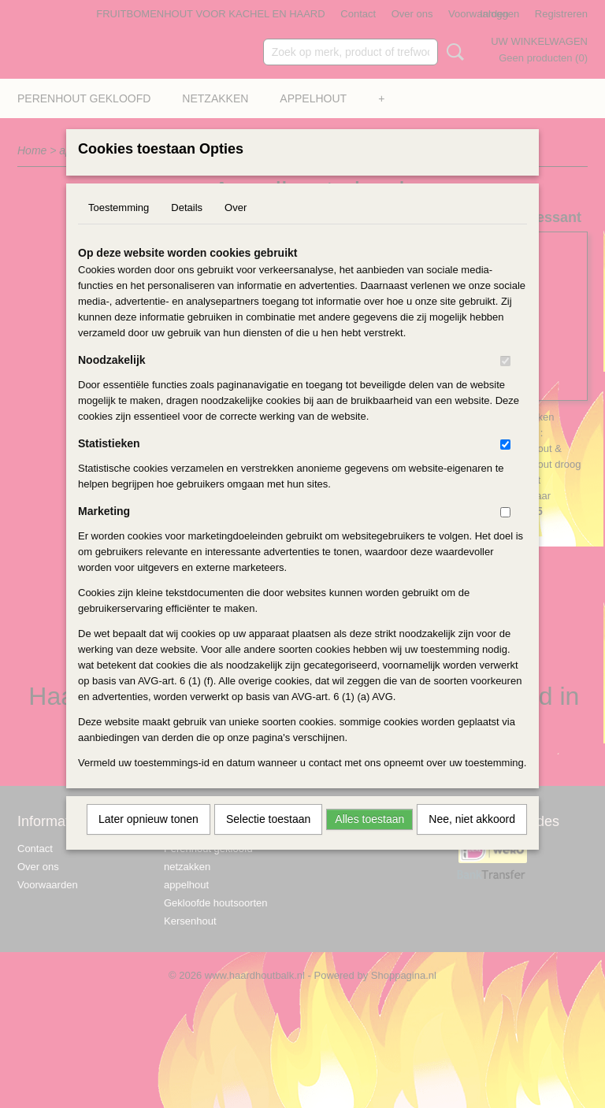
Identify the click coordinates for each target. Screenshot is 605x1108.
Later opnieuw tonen (148, 839)
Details (186, 228)
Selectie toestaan (268, 839)
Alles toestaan (369, 839)
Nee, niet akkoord (472, 839)
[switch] (505, 381)
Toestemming (118, 228)
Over (236, 228)
